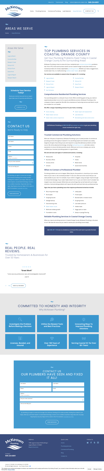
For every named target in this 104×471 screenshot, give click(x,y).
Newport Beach (79, 87)
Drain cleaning (50, 112)
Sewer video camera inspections (55, 118)
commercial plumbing (85, 64)
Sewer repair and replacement (83, 112)
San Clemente (50, 90)
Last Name (11, 141)
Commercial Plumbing (67, 449)
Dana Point (78, 84)
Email (9, 151)
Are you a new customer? (14, 161)
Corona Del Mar (79, 78)
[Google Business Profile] (87, 442)
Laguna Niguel (50, 87)
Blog (66, 2)
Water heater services (52, 115)
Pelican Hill (78, 81)
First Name (11, 136)
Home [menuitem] (32, 11)
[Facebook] (91, 442)
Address (10, 156)
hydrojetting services (78, 145)
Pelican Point (49, 84)
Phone (9, 146)
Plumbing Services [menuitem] (41, 11)
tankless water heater (72, 71)
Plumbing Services (66, 446)
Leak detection (79, 115)
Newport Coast (50, 81)
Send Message (14, 193)
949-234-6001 (93, 2)
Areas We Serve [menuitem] (77, 11)
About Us (51, 2)
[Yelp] (94, 442)
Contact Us (89, 11)
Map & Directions (33, 447)
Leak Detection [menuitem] (67, 11)
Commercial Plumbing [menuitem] (54, 11)
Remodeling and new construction (84, 118)
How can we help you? (13, 166)
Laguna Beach (50, 78)
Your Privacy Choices (25, 466)
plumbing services (73, 68)
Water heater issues (51, 206)
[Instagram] (98, 442)
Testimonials (59, 2)
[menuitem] (21, 56)
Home (62, 443)
